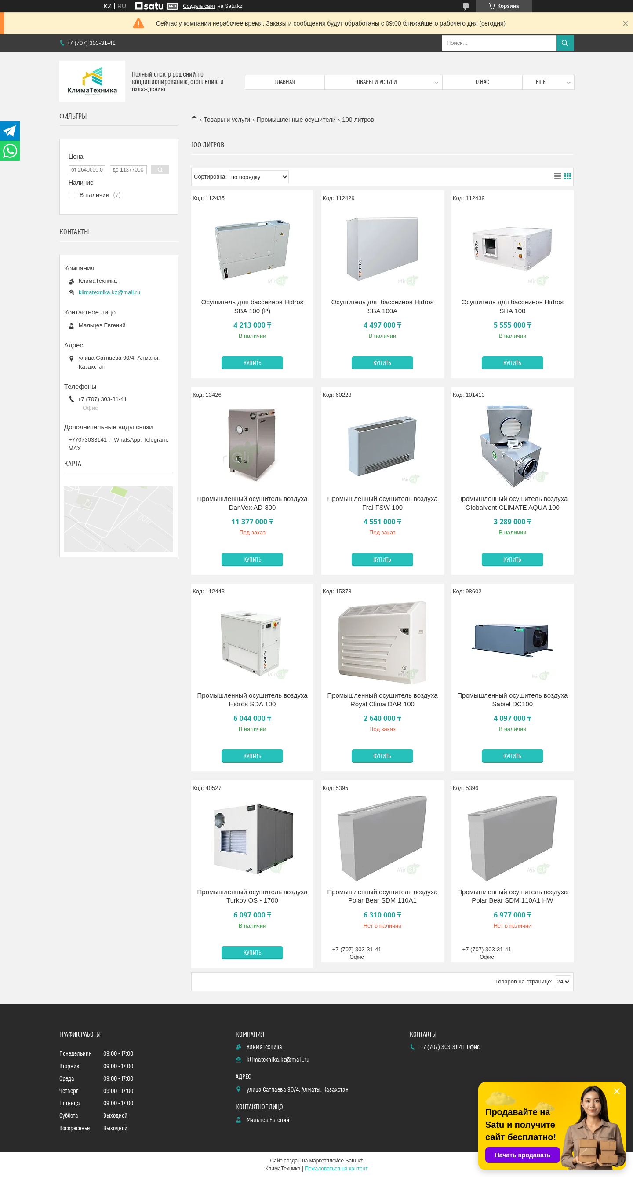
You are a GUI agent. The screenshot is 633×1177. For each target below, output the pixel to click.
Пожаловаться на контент (336, 1169)
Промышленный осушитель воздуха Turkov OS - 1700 (252, 896)
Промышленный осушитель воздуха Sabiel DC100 (512, 699)
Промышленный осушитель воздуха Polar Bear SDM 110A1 (382, 896)
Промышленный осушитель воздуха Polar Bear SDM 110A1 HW (512, 896)
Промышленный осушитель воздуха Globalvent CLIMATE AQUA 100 (512, 503)
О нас (482, 82)
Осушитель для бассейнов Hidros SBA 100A (382, 306)
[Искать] (565, 43)
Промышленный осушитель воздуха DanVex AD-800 (252, 503)
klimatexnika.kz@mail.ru (109, 292)
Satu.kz (354, 1161)
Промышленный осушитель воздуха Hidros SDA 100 (252, 699)
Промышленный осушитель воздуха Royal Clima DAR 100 (382, 699)
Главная (284, 82)
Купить (253, 363)
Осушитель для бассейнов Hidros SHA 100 (513, 306)
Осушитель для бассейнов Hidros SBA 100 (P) (252, 306)
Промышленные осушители (296, 119)
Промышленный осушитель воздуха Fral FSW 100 (382, 503)
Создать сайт (199, 6)
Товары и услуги (376, 82)
